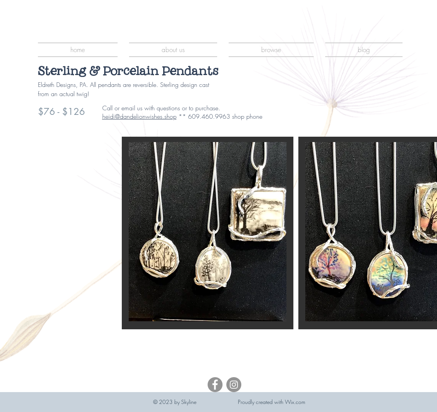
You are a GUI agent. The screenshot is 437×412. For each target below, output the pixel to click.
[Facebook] (215, 384)
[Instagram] (233, 384)
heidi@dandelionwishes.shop (139, 116)
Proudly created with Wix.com (271, 401)
